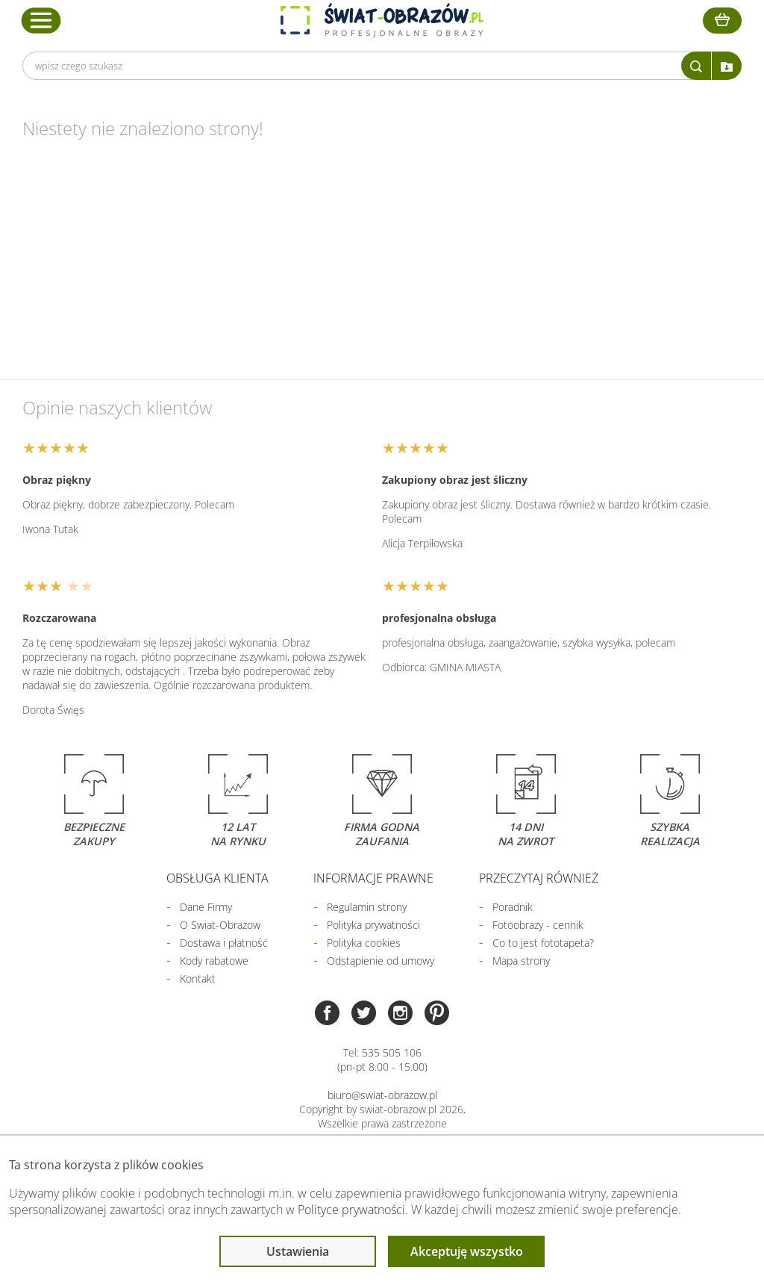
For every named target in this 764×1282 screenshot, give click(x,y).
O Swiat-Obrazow (220, 925)
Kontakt (198, 978)
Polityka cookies (364, 943)
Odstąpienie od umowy (380, 960)
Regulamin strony (367, 907)
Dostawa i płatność (224, 943)
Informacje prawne (373, 878)
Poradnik (512, 907)
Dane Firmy (206, 907)
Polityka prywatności (373, 925)
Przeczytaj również (538, 878)
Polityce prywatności (351, 1209)
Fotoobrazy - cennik (537, 925)
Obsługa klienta (217, 878)
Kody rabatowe (214, 960)
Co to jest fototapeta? (543, 943)
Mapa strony (521, 960)
